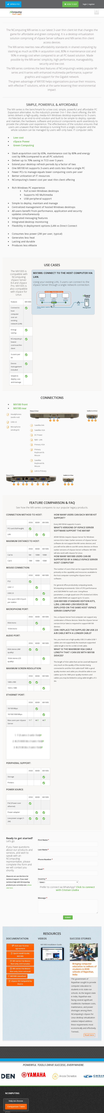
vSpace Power (21, 141)
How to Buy (72, 4)
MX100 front (20, 404)
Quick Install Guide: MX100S (21, 954)
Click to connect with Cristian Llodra (75, 888)
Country (42, 879)
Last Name (43, 849)
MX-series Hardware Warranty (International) (20, 970)
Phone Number (45, 859)
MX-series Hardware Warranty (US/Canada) (20, 962)
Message (42, 898)
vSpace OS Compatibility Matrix (21, 982)
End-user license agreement (22, 947)
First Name (43, 840)
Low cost (18, 137)
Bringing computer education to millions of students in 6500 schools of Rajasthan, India (84, 969)
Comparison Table (16, 1106)
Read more (89, 1035)
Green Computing (23, 145)
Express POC (15, 4)
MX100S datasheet (18, 976)
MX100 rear (19, 408)
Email (41, 869)
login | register (89, 4)
